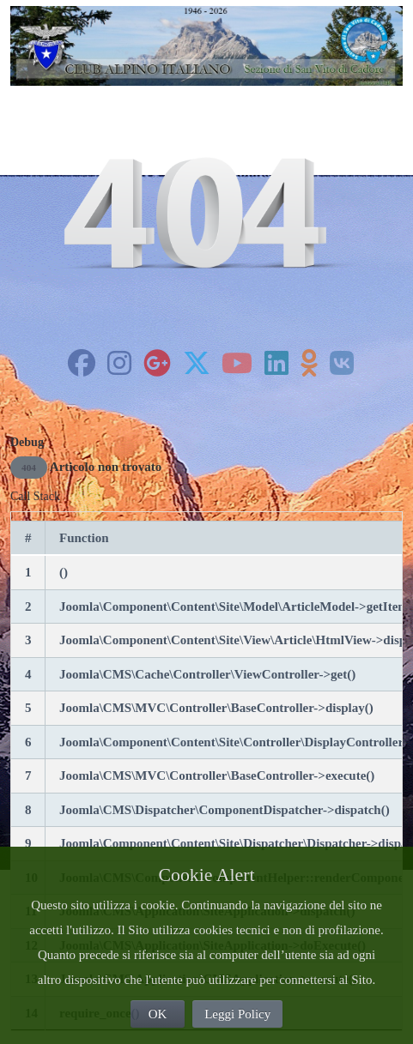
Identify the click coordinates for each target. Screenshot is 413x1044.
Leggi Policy (237, 1014)
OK (158, 1014)
